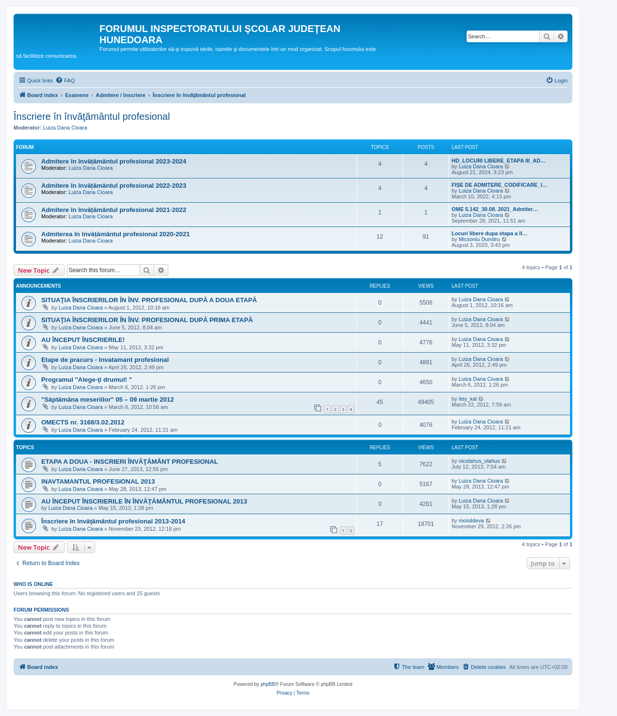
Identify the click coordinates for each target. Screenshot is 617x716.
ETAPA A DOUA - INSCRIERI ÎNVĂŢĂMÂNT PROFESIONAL (129, 461)
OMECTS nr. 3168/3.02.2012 (83, 422)
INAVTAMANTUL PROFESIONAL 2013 (98, 481)
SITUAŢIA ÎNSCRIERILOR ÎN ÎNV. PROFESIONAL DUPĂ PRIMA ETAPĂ (147, 320)
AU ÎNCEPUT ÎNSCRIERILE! (83, 339)
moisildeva (471, 520)
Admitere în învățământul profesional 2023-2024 (113, 161)
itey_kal (468, 399)
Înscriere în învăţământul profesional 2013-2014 (113, 521)
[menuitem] (65, 80)
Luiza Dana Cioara (65, 127)
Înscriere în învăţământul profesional (92, 116)
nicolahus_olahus (479, 461)
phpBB (267, 684)
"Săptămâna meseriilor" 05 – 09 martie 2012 (107, 399)
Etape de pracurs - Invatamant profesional (105, 359)
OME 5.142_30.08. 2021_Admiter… (495, 209)
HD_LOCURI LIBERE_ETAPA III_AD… (499, 160)
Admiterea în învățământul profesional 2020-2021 (115, 234)
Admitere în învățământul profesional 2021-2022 (113, 209)
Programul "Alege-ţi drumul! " (86, 379)
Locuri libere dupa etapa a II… (489, 233)
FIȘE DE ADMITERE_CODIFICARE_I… (500, 185)
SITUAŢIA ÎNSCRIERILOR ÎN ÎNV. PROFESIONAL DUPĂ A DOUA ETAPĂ (149, 300)
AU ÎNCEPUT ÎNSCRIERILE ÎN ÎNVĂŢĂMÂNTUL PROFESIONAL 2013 (144, 501)
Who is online (33, 584)
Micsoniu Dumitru (479, 239)
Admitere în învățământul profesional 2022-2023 (113, 185)
